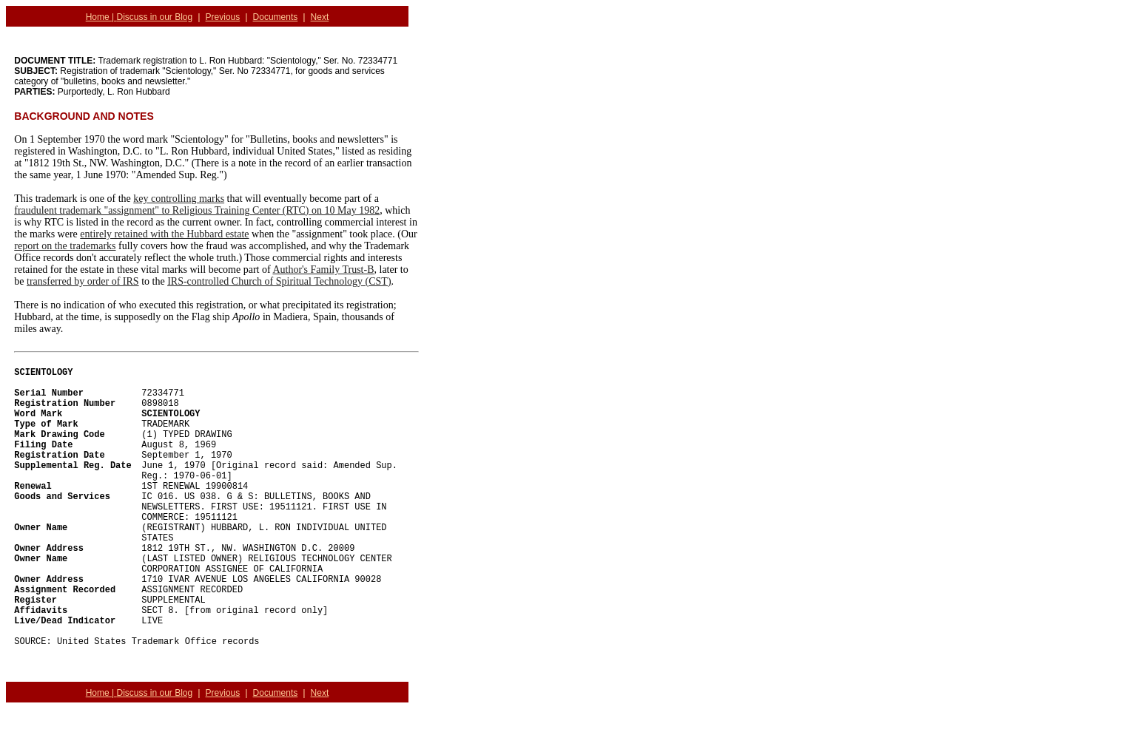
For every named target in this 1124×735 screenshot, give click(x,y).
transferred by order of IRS (83, 281)
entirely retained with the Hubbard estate (164, 234)
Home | (101, 17)
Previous (223, 17)
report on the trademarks (64, 245)
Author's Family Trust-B (323, 269)
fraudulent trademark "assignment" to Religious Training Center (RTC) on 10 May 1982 (197, 210)
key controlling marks (178, 198)
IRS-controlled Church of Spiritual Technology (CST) (279, 281)
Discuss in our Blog (155, 17)
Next (320, 17)
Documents (275, 17)
